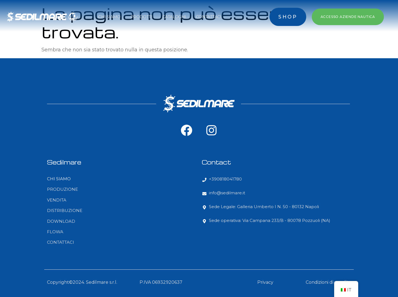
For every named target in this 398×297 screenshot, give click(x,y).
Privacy (265, 282)
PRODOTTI (141, 16)
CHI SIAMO (109, 16)
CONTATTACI (208, 16)
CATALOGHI (174, 16)
